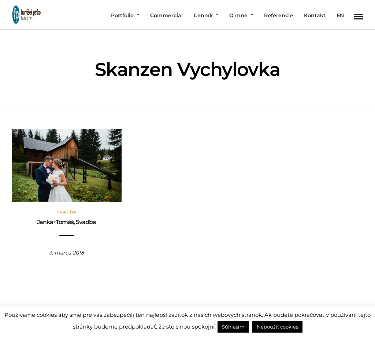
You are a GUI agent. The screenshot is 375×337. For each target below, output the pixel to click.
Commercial (166, 15)
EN (340, 15)
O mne (238, 15)
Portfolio (122, 15)
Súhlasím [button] (233, 327)
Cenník (203, 15)
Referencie (278, 15)
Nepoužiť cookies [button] (277, 327)
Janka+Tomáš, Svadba (66, 222)
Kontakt (315, 15)
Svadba (67, 212)
